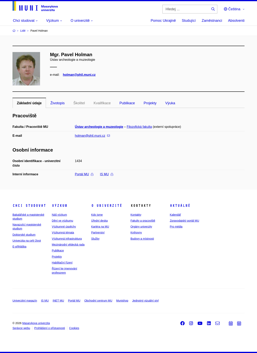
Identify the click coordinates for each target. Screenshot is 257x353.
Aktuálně (180, 205)
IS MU (106, 174)
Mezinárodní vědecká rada (68, 244)
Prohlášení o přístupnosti (49, 328)
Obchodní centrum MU (98, 300)
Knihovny (136, 232)
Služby (95, 238)
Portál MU (84, 174)
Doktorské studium (23, 234)
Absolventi (236, 21)
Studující (189, 21)
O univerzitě (106, 205)
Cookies (74, 328)
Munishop (122, 300)
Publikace (127, 103)
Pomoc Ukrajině (163, 21)
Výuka (170, 103)
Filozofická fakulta (139, 126)
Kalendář (175, 214)
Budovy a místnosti (142, 238)
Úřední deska (99, 220)
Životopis (57, 103)
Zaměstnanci (212, 21)
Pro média (176, 226)
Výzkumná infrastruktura (67, 238)
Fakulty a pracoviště (142, 220)
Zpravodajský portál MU (184, 220)
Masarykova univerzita (36, 323)
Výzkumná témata (63, 232)
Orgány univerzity (141, 226)
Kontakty (135, 214)
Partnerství (98, 232)
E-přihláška (19, 246)
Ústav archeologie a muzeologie (99, 126)
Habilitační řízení (62, 262)
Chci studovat (29, 205)
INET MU (58, 300)
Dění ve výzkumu (62, 220)
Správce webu (21, 328)
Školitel (79, 103)
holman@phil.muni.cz (79, 74)
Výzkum (59, 205)
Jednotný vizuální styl (145, 300)
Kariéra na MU (100, 226)
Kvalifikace (102, 103)
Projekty (150, 103)
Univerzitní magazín (24, 300)
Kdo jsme (97, 214)
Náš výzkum (59, 214)
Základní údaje (29, 103)
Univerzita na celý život (26, 240)
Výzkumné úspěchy (64, 226)
